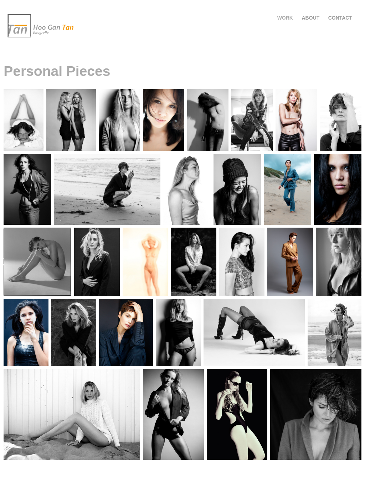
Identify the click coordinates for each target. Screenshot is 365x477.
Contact (340, 18)
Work (285, 18)
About (310, 18)
